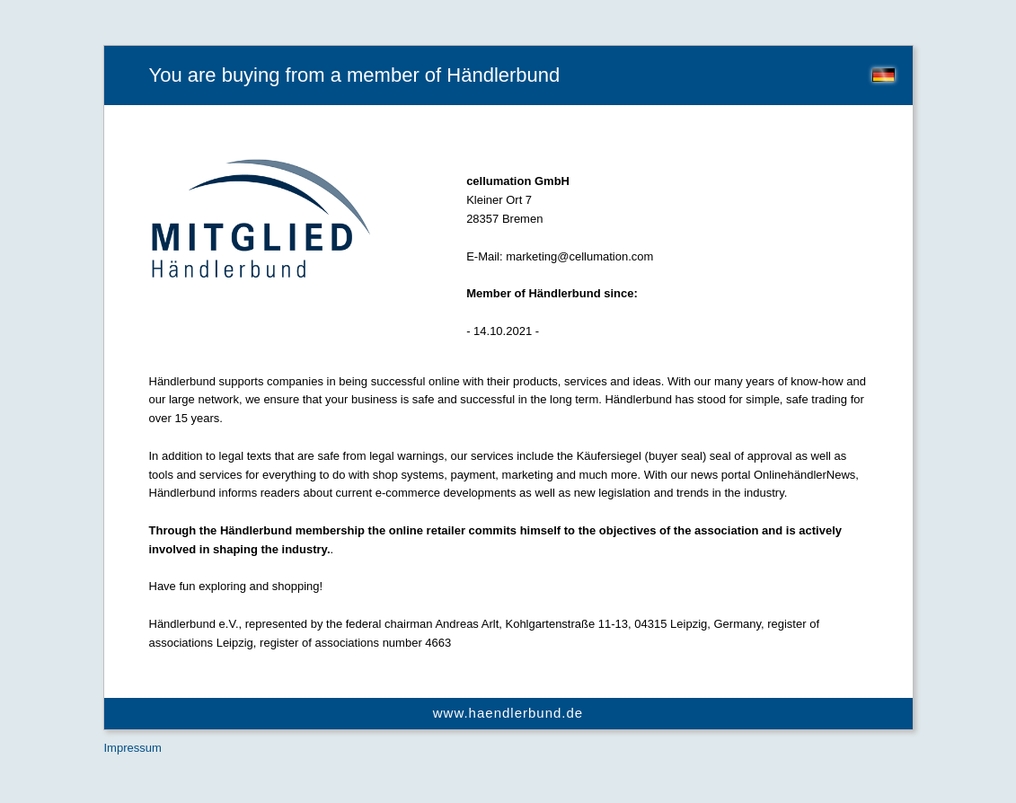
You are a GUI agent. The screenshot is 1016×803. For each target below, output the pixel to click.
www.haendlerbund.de (508, 712)
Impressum (133, 747)
